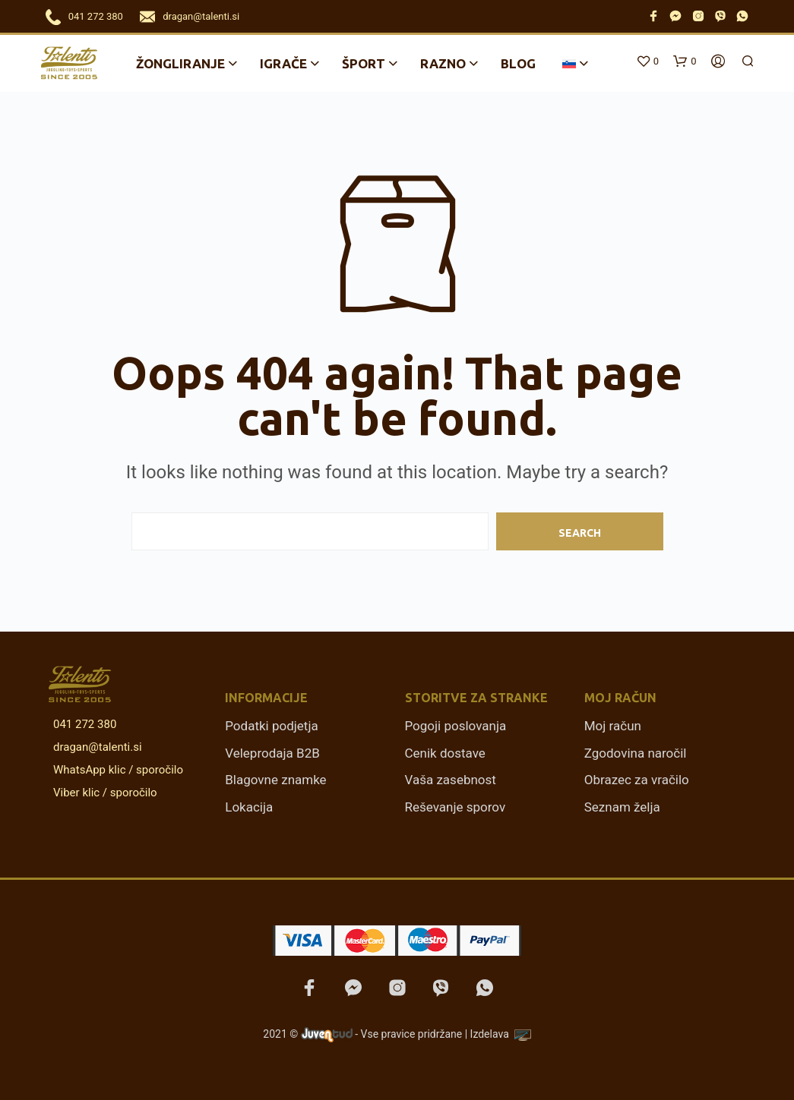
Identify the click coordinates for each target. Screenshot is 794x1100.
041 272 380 (95, 16)
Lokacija (249, 807)
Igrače (283, 63)
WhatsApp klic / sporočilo (115, 770)
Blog (518, 63)
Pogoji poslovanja (456, 725)
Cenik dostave (445, 753)
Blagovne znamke (275, 779)
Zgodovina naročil (635, 753)
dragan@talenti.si (201, 16)
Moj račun (612, 725)
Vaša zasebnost (450, 779)
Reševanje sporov (455, 807)
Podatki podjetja (271, 725)
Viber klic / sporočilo (102, 792)
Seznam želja (622, 807)
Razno (443, 63)
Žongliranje (180, 63)
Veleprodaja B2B (272, 753)
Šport (363, 63)
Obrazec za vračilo (636, 779)
